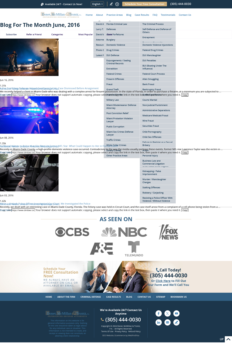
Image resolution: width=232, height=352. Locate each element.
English (96, 4)
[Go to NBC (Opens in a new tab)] (124, 239)
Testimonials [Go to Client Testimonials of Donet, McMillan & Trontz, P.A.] (168, 14)
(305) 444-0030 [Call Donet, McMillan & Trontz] (180, 4)
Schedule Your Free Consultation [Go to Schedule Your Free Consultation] (144, 4)
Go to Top (228, 339)
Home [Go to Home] (89, 14)
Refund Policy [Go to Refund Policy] (134, 331)
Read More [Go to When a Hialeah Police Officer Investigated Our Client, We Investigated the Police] (6, 210)
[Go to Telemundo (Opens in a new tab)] (134, 255)
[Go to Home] (61, 16)
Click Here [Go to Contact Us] (163, 281)
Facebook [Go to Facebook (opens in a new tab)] (158, 313)
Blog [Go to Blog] (129, 296)
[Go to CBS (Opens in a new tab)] (72, 239)
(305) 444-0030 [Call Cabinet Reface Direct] (123, 319)
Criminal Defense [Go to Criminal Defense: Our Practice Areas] (90, 296)
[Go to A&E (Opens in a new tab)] (101, 255)
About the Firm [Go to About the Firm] (66, 296)
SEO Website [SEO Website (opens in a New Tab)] (108, 335)
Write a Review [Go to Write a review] (111, 3)
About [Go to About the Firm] (99, 14)
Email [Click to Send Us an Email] (167, 322)
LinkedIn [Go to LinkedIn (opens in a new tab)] (158, 322)
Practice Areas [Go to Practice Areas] (114, 14)
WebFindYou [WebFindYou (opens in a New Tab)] (133, 335)
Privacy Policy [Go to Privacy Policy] (121, 331)
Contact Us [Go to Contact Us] (144, 296)
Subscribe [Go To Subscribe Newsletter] (11, 34)
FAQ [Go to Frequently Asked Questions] (155, 14)
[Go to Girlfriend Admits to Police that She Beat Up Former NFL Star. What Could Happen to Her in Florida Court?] (29, 132)
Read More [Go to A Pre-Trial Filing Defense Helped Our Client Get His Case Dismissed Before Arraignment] (6, 94)
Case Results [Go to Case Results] (142, 14)
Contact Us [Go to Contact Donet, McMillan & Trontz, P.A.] (185, 14)
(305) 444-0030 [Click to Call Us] (168, 275)
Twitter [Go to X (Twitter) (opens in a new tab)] (167, 313)
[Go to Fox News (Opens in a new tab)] (168, 239)
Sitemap (160, 296)
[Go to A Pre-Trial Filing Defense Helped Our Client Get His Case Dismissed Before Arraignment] (29, 75)
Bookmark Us (179, 296)
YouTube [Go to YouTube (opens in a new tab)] (176, 313)
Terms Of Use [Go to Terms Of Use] (107, 331)
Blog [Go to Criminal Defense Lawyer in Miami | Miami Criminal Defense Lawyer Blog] (128, 14)
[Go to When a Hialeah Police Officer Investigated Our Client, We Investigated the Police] (29, 190)
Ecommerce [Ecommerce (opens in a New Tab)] (120, 335)
